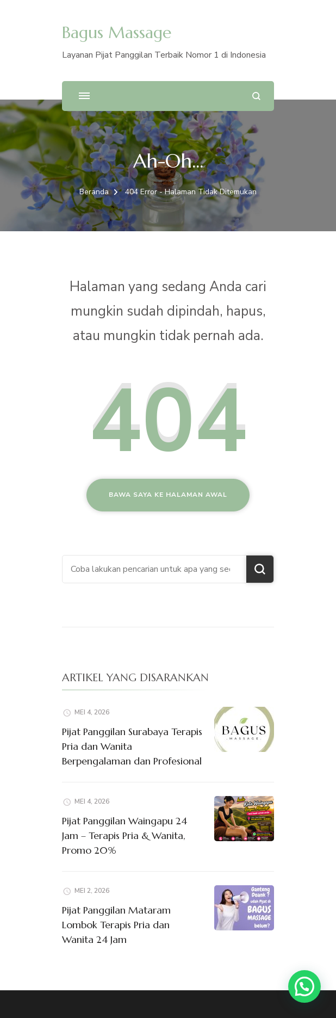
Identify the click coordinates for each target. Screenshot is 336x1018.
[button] (304, 986)
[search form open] (256, 96)
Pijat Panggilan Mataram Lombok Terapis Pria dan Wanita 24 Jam (116, 925)
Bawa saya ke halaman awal (168, 494)
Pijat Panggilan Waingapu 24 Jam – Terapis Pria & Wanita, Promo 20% (124, 835)
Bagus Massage (116, 32)
